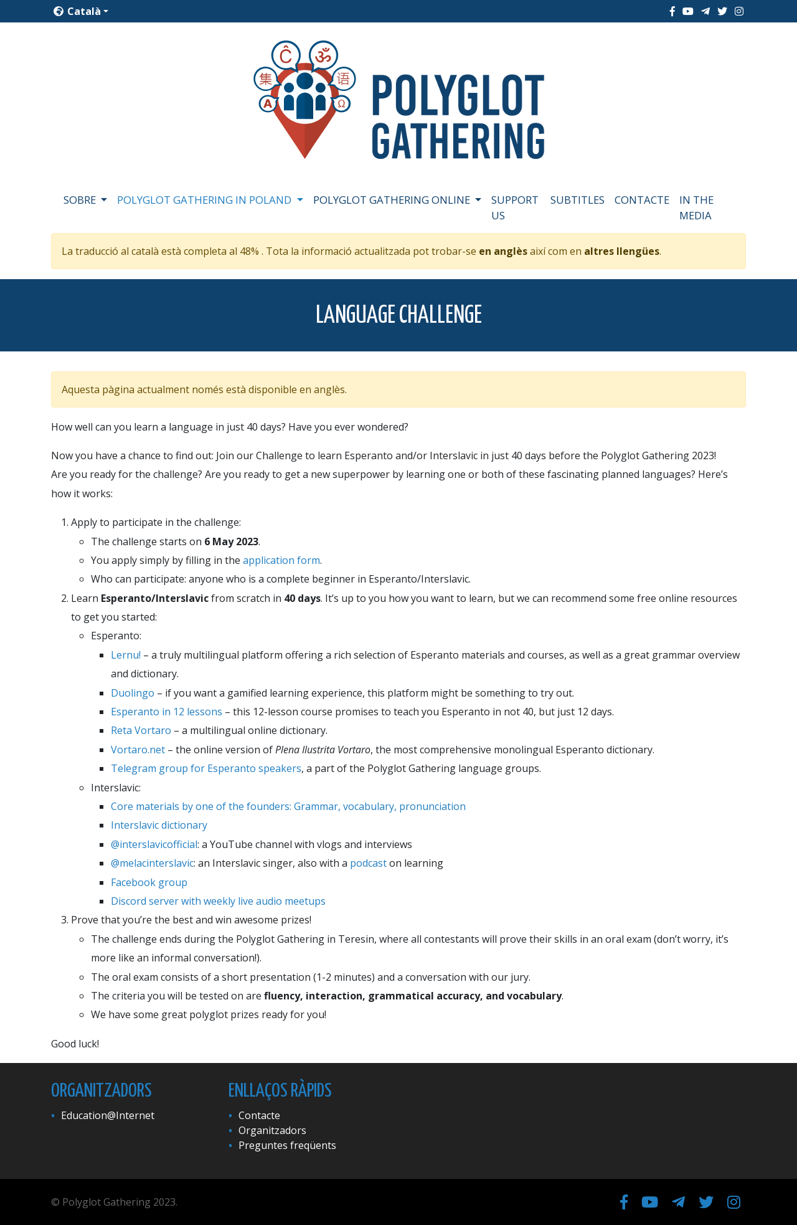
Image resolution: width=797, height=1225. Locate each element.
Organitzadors (272, 1130)
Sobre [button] (81, 200)
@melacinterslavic (152, 863)
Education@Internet (107, 1115)
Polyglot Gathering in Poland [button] (205, 200)
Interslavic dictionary (159, 825)
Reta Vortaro (141, 730)
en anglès (503, 251)
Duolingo (132, 693)
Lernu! (126, 655)
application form (281, 560)
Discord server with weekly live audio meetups (218, 901)
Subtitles (577, 200)
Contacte (642, 200)
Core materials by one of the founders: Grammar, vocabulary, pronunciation (288, 806)
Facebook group (149, 882)
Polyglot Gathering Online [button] (393, 200)
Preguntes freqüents (287, 1145)
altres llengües (621, 251)
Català (77, 11)
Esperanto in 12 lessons (166, 711)
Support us (515, 207)
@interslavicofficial (154, 844)
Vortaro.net (138, 749)
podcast (368, 863)
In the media (696, 207)
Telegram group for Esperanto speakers (206, 768)
